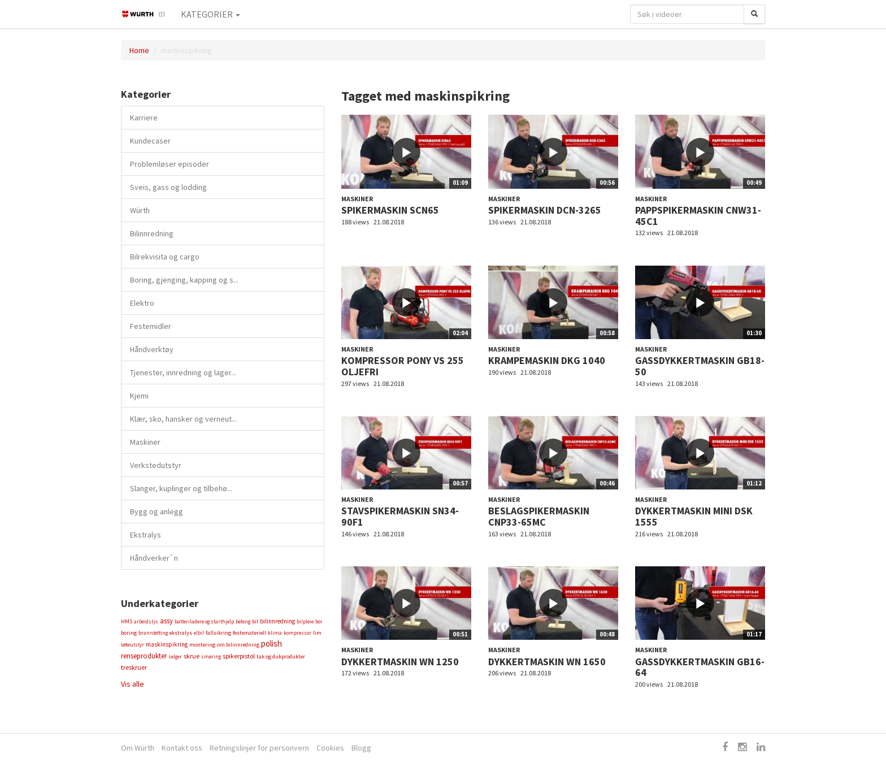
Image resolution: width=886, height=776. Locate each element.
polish (271, 643)
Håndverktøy (151, 349)
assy (166, 621)
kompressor (297, 633)
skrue (191, 656)
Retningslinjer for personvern (259, 748)
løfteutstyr (132, 644)
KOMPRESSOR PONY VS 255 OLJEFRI (402, 366)
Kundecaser (150, 141)
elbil (199, 633)
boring (129, 632)
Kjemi (139, 396)
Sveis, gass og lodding (168, 187)
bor (319, 621)
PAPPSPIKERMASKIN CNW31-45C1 (698, 215)
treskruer (134, 667)
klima (275, 633)
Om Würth (137, 748)
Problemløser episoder (169, 164)
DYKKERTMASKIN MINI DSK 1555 (694, 516)
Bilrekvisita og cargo (164, 257)
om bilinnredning (238, 644)
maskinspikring (167, 644)
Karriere (144, 117)
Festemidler (150, 326)
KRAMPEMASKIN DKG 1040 (546, 360)
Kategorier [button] (210, 14)
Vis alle (132, 684)
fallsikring (218, 632)
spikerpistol (239, 656)
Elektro (142, 303)
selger (175, 656)
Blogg (361, 748)
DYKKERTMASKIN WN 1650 (547, 661)
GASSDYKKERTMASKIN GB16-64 (700, 667)
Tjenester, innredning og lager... (183, 372)
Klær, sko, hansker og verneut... (183, 419)
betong (243, 621)
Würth (140, 210)
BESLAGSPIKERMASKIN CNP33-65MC (538, 516)
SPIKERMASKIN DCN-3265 (544, 209)
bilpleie (305, 621)
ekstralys (181, 632)
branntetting (153, 633)
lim (317, 632)
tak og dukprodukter (281, 656)
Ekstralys (145, 535)
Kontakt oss (182, 748)
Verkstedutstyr (155, 465)
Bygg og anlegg (156, 511)
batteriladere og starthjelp (204, 621)
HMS (126, 621)
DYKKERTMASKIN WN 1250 (400, 661)
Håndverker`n (154, 558)
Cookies (330, 748)
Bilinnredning (151, 233)
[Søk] (754, 14)
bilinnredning (277, 621)
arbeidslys (146, 621)
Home (139, 50)
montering (202, 644)
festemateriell (249, 632)
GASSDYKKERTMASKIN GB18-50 (700, 366)
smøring (211, 656)
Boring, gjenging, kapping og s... (184, 280)
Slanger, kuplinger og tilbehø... (181, 488)
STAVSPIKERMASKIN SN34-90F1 (400, 516)
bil (255, 621)
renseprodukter (144, 656)
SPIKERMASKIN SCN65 (390, 209)
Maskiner (145, 442)
